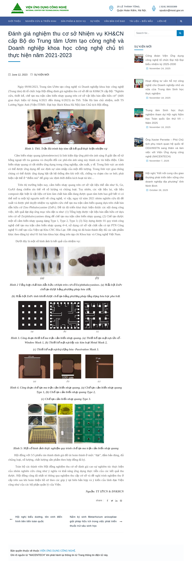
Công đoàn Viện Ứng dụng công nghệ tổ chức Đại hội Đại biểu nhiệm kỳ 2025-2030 (165, 60)
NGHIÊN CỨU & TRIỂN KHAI (40, 21)
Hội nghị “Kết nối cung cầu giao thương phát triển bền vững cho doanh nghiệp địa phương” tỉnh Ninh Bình (165, 179)
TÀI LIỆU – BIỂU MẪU (141, 21)
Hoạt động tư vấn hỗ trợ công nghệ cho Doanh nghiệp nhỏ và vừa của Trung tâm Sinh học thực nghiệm (165, 87)
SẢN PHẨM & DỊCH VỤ (73, 21)
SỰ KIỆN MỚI (41, 74)
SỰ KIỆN (95, 21)
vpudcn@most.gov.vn (171, 10)
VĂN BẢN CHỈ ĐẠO (114, 21)
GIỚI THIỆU (14, 21)
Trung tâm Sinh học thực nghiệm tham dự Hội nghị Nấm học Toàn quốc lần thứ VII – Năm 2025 (165, 116)
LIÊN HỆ (161, 21)
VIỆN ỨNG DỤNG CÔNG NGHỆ (57, 550)
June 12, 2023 (19, 74)
